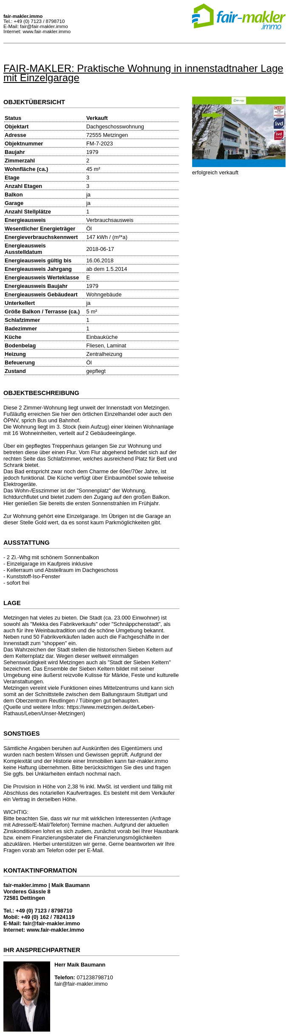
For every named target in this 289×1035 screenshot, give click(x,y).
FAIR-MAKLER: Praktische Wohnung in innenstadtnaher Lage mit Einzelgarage (143, 73)
